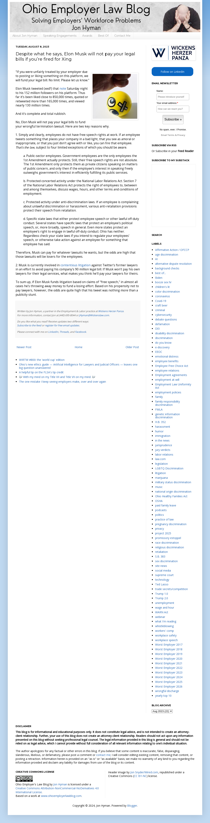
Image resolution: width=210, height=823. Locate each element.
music (159, 487)
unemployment (164, 603)
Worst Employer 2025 (168, 682)
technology (162, 579)
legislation (161, 463)
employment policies (168, 392)
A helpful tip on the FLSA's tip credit (41, 372)
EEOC (158, 352)
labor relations (164, 454)
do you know (163, 342)
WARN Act (161, 612)
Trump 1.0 (161, 594)
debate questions (166, 319)
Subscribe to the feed (29, 325)
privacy (159, 528)
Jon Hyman (60, 784)
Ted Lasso (161, 584)
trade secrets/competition (171, 589)
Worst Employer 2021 (168, 663)
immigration (162, 436)
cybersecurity (163, 315)
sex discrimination (166, 561)
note (63, 89)
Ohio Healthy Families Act (171, 496)
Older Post (132, 347)
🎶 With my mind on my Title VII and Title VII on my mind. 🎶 (57, 377)
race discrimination (167, 542)
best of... (160, 273)
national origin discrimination (173, 491)
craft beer (161, 305)
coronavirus (162, 296)
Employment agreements (171, 375)
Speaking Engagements (59, 35)
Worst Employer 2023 (168, 672)
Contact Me (122, 35)
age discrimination (166, 254)
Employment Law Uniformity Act (173, 385)
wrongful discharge (167, 691)
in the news (162, 440)
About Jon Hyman (24, 35)
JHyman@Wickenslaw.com (94, 315)
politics (159, 515)
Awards (87, 35)
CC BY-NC (140, 776)
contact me (103, 755)
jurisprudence (163, 445)
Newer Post (24, 347)
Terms (170, 135)
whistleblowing (164, 626)
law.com (160, 459)
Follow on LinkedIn (172, 71)
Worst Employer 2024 (168, 677)
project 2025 (163, 533)
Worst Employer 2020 (168, 658)
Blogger (132, 805)
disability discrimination (169, 333)
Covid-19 (160, 301)
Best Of (103, 35)
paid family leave (165, 505)
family (159, 397)
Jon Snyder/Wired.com (144, 772)
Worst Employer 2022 (168, 668)
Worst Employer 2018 (168, 649)
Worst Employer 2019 (168, 654)
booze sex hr (163, 282)
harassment (162, 426)
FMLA (159, 409)
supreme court (164, 575)
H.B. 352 (160, 422)
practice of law (164, 519)
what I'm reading (165, 621)
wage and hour (164, 607)
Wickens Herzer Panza (110, 311)
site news (161, 566)
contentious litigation (75, 265)
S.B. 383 (160, 556)
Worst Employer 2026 (168, 686)
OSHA (159, 501)
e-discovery (162, 347)
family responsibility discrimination (167, 403)
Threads (64, 332)
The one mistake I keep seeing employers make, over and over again (62, 381)
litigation (160, 473)
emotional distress (166, 356)
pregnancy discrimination (170, 524)
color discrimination (167, 291)
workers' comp (164, 631)
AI (156, 259)
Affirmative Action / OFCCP (172, 250)
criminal (160, 310)
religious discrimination (169, 547)
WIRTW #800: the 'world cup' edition (42, 360)
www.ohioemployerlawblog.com (61, 796)
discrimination (164, 338)
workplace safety (166, 635)
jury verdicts (162, 450)
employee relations (167, 370)
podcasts (161, 510)
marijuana (161, 478)
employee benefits (166, 361)
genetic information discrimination (167, 415)
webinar (160, 617)
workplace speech (166, 640)
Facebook (80, 332)
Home (78, 347)
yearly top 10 (163, 695)
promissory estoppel (168, 538)
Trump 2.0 (161, 598)
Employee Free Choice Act (171, 366)
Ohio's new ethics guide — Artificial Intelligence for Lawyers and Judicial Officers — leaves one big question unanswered (78, 366)
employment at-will (167, 379)
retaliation (161, 552)
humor (159, 431)
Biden (158, 278)
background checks (167, 268)
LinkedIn (53, 332)
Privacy (181, 135)
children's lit (162, 287)
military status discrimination (173, 482)
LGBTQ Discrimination (169, 468)
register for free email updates (62, 325)
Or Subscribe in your (173, 151)
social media (163, 570)
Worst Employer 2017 (168, 644)
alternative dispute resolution (173, 263)
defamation (162, 324)
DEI (157, 328)
